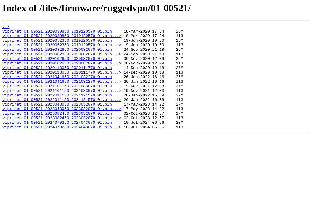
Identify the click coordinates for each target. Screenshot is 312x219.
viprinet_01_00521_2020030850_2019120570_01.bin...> (61, 38)
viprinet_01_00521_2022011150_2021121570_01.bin (57, 109)
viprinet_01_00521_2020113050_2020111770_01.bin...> (61, 82)
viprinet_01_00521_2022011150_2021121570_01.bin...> (61, 115)
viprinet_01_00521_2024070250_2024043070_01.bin (57, 142)
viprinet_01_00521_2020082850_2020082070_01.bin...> (61, 60)
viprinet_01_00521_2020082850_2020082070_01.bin (57, 54)
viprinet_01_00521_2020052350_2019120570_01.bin (57, 44)
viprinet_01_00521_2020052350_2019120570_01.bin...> (61, 49)
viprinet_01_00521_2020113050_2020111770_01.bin (57, 76)
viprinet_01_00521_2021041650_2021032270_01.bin (57, 87)
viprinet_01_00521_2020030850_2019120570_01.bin (57, 33)
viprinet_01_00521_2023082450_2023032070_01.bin (57, 131)
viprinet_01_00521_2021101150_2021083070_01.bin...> (61, 104)
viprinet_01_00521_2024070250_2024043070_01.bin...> (61, 148)
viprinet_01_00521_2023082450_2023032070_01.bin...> (61, 137)
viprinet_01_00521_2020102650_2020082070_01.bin (57, 65)
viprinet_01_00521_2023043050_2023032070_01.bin (57, 120)
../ (5, 27)
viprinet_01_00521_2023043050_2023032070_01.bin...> (61, 126)
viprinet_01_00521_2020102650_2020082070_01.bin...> (61, 71)
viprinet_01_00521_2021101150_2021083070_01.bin (57, 98)
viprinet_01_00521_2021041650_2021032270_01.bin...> (61, 93)
